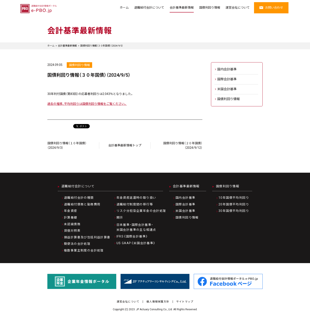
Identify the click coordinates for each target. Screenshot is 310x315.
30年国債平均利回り (234, 211)
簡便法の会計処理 (77, 243)
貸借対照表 (72, 230)
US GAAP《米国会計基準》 (136, 243)
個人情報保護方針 (157, 301)
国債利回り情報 (209, 7)
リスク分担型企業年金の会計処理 (141, 211)
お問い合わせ (271, 7)
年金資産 (70, 211)
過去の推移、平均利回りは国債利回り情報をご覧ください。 (87, 104)
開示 (119, 217)
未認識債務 (72, 224)
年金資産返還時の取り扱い (136, 197)
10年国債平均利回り (234, 197)
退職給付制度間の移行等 (134, 204)
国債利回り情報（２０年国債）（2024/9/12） (182, 145)
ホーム (124, 7)
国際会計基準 (227, 79)
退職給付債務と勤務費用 (82, 204)
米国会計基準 (227, 89)
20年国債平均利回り (234, 204)
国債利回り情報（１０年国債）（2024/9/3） (67, 145)
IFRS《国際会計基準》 (132, 236)
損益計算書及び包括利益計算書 (87, 237)
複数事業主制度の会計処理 (84, 250)
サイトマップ (184, 301)
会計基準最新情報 (182, 7)
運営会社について (238, 7)
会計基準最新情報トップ (124, 145)
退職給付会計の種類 (79, 197)
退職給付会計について (149, 7)
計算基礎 (70, 217)
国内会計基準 (227, 69)
